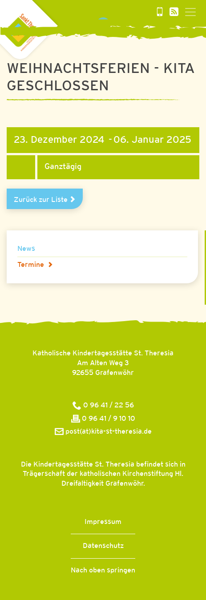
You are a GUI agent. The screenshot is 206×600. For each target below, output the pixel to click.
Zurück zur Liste (45, 199)
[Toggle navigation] (190, 12)
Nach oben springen (103, 570)
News (26, 249)
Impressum (103, 522)
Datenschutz (103, 546)
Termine (35, 265)
